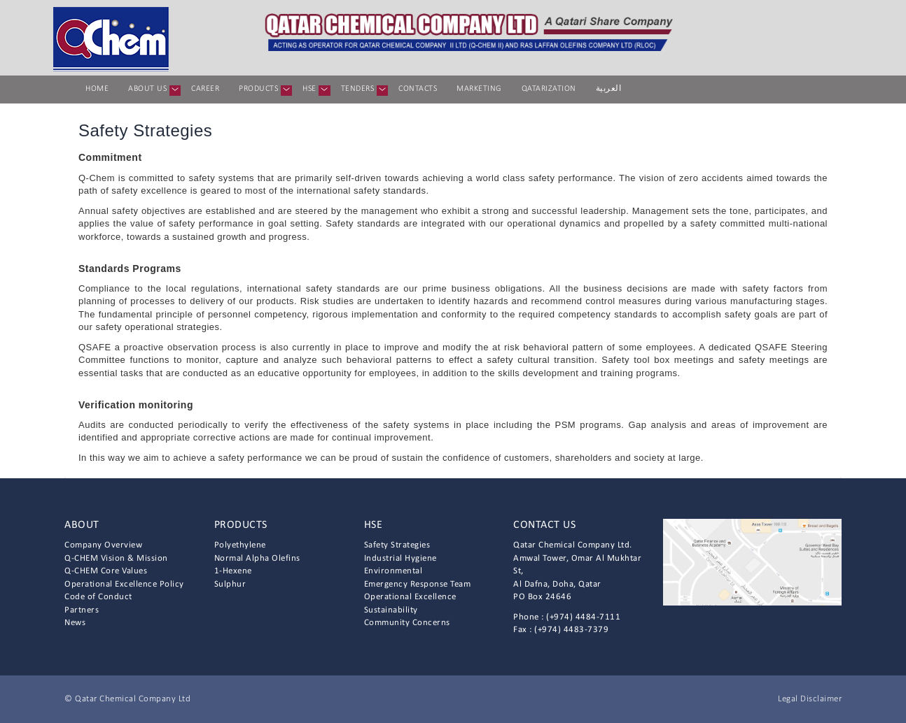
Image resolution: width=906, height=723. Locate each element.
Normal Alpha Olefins (257, 558)
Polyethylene (240, 545)
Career (205, 89)
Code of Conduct (98, 596)
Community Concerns (407, 622)
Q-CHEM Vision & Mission (116, 558)
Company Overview (103, 545)
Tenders (362, 90)
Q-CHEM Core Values (105, 570)
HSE (314, 90)
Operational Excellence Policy (124, 584)
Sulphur (230, 584)
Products (263, 90)
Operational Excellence (410, 596)
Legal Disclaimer (810, 698)
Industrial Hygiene (400, 558)
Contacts (417, 89)
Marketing (479, 89)
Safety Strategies (397, 545)
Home (97, 89)
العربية (609, 89)
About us (152, 90)
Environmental (393, 570)
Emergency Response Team (417, 584)
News (74, 622)
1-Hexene (233, 570)
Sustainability (391, 610)
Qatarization (549, 89)
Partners (81, 610)
